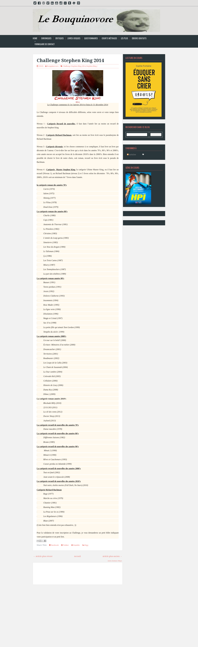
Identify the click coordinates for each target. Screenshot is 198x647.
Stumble (75, 545)
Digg (85, 545)
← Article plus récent (42, 556)
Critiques (59, 38)
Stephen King (91, 66)
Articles (131, 155)
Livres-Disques (74, 38)
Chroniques (46, 38)
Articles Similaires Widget (115, 561)
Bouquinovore (52, 66)
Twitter (65, 545)
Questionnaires (91, 38)
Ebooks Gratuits (139, 38)
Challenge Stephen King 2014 (70, 60)
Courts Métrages (109, 38)
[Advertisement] (78, 615)
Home (35, 38)
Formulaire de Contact (45, 44)
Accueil (77, 556)
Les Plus (124, 38)
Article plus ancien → (112, 556)
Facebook (54, 545)
